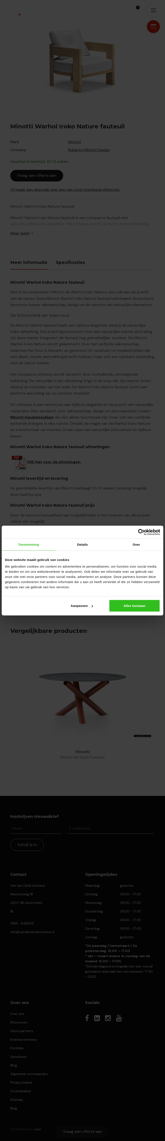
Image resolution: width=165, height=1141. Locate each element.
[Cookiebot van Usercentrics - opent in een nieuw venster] (141, 532)
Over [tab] (136, 544)
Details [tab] (82, 544)
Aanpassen (82, 606)
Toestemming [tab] (28, 544)
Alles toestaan (134, 606)
